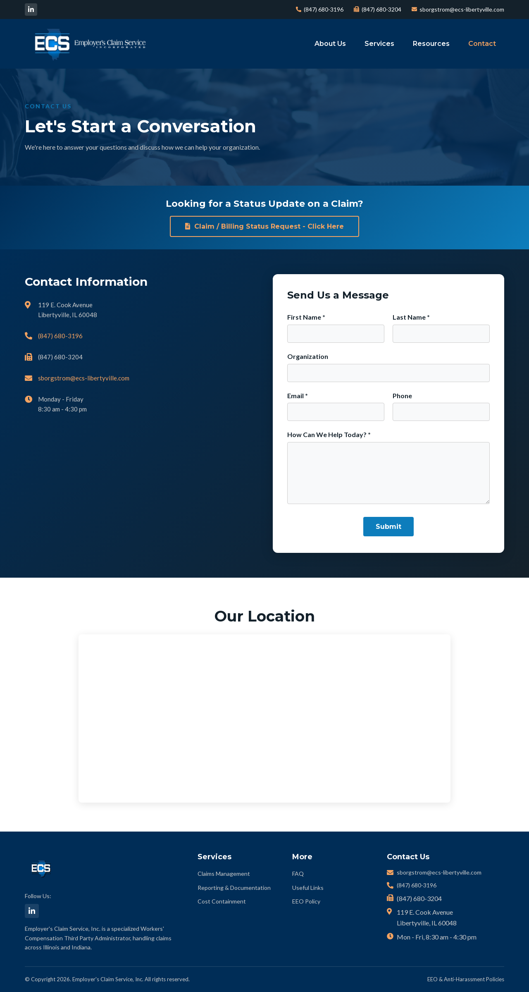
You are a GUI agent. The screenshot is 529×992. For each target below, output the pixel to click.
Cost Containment (222, 901)
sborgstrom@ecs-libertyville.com (458, 9)
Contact (482, 44)
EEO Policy (306, 901)
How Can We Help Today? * (329, 434)
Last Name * (411, 317)
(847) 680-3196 (319, 9)
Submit (388, 527)
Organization (307, 356)
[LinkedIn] (31, 9)
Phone (402, 395)
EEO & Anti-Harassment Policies (465, 979)
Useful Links (308, 887)
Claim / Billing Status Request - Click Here (264, 226)
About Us (330, 44)
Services (379, 44)
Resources (431, 44)
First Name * (306, 317)
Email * (297, 395)
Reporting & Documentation (234, 887)
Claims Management (224, 873)
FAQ (298, 873)
